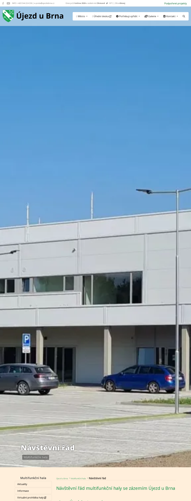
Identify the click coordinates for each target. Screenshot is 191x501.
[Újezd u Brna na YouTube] (8, 3)
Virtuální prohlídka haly (31, 497)
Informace (23, 490)
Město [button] (81, 16)
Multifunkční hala (84, 478)
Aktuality (22, 484)
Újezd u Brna (64, 478)
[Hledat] (183, 16)
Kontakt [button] (169, 16)
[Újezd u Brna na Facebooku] (3, 3)
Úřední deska (101, 16)
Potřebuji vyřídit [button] (127, 16)
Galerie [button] (151, 16)
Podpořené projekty (175, 3)
